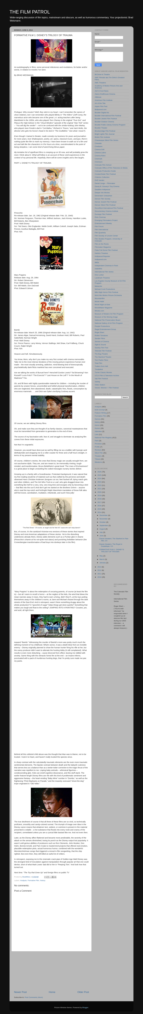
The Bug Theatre (101, 354)
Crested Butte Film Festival (105, 174)
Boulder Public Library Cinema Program (110, 125)
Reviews (98, 450)
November (104, 519)
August (102, 529)
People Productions (102, 326)
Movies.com (99, 311)
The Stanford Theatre (103, 357)
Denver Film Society (102, 199)
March (102, 559)
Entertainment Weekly (103, 223)
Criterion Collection (102, 177)
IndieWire (98, 269)
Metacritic (98, 286)
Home (52, 992)
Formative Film (33, 880)
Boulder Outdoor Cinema (104, 122)
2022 (99, 485)
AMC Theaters (100, 83)
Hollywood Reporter (102, 256)
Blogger (85, 1007)
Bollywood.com (100, 109)
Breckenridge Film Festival (105, 131)
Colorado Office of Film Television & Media (111, 168)
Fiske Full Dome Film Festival (106, 250)
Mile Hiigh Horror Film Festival (106, 292)
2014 (99, 512)
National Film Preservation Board (107, 320)
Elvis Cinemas (100, 217)
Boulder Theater (101, 128)
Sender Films (100, 338)
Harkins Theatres (101, 253)
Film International (101, 230)
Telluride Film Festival (103, 351)
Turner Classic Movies (103, 372)
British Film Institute (102, 137)
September (104, 525)
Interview (98, 431)
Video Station (100, 385)
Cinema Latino (100, 153)
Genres (97, 419)
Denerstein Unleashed (103, 196)
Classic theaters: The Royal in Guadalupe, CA (110, 545)
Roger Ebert (99, 332)
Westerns (98, 462)
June (102, 536)
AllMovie (98, 97)
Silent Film (99, 453)
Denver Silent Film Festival (105, 205)
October (103, 522)
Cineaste (98, 143)
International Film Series (104, 272)
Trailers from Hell (101, 366)
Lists (96, 434)
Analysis (23, 880)
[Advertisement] (51, 971)
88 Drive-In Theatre (102, 74)
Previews (98, 444)
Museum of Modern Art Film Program (109, 314)
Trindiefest (99, 369)
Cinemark (98, 159)
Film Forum (99, 226)
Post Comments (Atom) (34, 997)
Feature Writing (101, 413)
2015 (99, 509)
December (104, 515)
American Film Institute (103, 100)
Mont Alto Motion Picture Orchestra (108, 295)
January (103, 563)
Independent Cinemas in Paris (106, 266)
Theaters (98, 456)
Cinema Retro (100, 156)
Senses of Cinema (102, 342)
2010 (99, 577)
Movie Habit (99, 301)
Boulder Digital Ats (102, 113)
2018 (99, 499)
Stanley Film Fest (101, 348)
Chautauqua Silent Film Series (106, 140)
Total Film (98, 363)
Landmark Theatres (102, 278)
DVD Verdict (99, 180)
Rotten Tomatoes (101, 335)
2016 (99, 506)
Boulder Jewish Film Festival (106, 119)
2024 (99, 478)
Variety (97, 382)
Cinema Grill (99, 149)
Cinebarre (98, 146)
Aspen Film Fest (101, 106)
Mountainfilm (100, 298)
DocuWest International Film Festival (109, 208)
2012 (99, 570)
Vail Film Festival (101, 379)
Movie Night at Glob (102, 305)
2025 (99, 475)
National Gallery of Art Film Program (109, 323)
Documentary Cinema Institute (106, 211)
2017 (99, 502)
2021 (99, 489)
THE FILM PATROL (30, 12)
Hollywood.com (101, 259)
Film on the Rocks (102, 244)
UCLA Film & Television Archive (107, 375)
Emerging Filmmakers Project (106, 220)
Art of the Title (100, 103)
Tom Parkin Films (101, 360)
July (101, 532)
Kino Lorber (99, 275)
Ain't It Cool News (101, 91)
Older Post (83, 992)
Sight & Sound (100, 345)
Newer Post (20, 992)
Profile (97, 447)
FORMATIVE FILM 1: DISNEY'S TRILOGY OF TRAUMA (111, 551)
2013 (99, 567)
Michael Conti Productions (105, 289)
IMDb (97, 262)
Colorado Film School (103, 165)
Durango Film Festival (103, 214)
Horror (97, 425)
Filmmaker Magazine (103, 247)
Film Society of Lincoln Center (106, 236)
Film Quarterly (100, 233)
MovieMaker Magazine (103, 308)
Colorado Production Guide (105, 171)
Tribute (97, 459)
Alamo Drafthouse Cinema (105, 94)
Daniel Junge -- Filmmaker (105, 183)
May (101, 556)
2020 (99, 492)
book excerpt (100, 410)
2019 (99, 495)
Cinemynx (98, 162)
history (42, 880)
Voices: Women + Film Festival (107, 388)
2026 (99, 472)
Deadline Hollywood (102, 189)
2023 (99, 482)
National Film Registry (103, 438)
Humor (97, 428)
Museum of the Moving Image (106, 317)
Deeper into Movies (102, 193)
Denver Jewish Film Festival (105, 202)
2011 (99, 574)
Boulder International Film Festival (108, 116)
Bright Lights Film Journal (104, 134)
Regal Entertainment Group (105, 329)
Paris (97, 441)
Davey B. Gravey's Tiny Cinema (107, 186)
